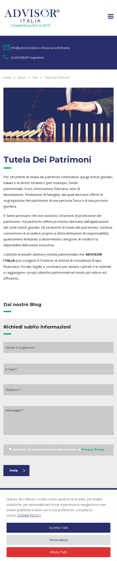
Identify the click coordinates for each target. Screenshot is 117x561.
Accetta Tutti (58, 527)
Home (7, 77)
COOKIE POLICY (29, 515)
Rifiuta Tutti (58, 552)
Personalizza (58, 540)
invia (17, 470)
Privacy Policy (92, 449)
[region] (58, 525)
